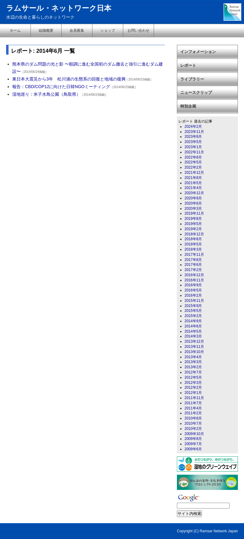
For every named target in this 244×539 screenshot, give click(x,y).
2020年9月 (193, 198)
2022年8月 (193, 157)
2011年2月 (193, 413)
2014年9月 (193, 321)
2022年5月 (193, 162)
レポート (188, 65)
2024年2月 (193, 126)
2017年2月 (193, 270)
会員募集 (77, 30)
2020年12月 (194, 193)
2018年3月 (193, 249)
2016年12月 (194, 275)
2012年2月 (193, 387)
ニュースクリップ (196, 92)
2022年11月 (194, 152)
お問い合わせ (138, 30)
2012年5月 (193, 377)
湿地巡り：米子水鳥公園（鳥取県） (46, 94)
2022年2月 (193, 167)
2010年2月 (193, 429)
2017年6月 (193, 264)
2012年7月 (193, 372)
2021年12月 (194, 172)
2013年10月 (194, 352)
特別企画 (188, 106)
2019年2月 (193, 229)
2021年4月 (193, 188)
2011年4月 (193, 408)
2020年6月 (193, 203)
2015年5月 (193, 311)
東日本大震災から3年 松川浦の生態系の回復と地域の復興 (69, 79)
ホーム (15, 30)
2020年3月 (193, 208)
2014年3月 (193, 336)
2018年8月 (193, 239)
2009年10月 (194, 434)
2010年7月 (193, 423)
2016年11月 (194, 280)
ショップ (107, 30)
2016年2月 (193, 295)
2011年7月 (193, 403)
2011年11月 (194, 398)
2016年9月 (193, 285)
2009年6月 (193, 449)
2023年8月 (193, 136)
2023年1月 (193, 147)
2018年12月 (194, 234)
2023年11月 (194, 132)
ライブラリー (192, 79)
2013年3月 (193, 362)
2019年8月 (193, 218)
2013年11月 (194, 346)
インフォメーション (198, 51)
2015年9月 (193, 306)
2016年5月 (193, 290)
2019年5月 (193, 224)
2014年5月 (193, 331)
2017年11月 (194, 254)
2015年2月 (193, 316)
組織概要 (46, 30)
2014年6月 (193, 326)
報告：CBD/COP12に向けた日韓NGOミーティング (61, 86)
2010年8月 (193, 418)
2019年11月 (194, 213)
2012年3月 (193, 382)
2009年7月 (193, 444)
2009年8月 (193, 439)
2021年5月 (193, 183)
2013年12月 (194, 341)
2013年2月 (193, 367)
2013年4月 (193, 357)
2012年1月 (193, 393)
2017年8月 (193, 260)
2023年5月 (193, 142)
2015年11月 (194, 300)
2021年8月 (193, 178)
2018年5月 (193, 244)
